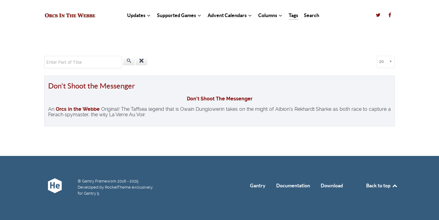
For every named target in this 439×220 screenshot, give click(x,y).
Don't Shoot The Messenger (219, 99)
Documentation (293, 185)
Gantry (258, 185)
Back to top (382, 185)
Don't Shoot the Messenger (91, 86)
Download (332, 185)
